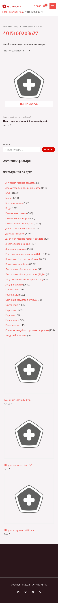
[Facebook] (18, 592)
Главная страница (12, 11)
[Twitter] (25, 592)
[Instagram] (33, 592)
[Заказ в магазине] (17, 50)
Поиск (6, 144)
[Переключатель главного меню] (52, 6)
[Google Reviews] (40, 592)
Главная (7, 26)
